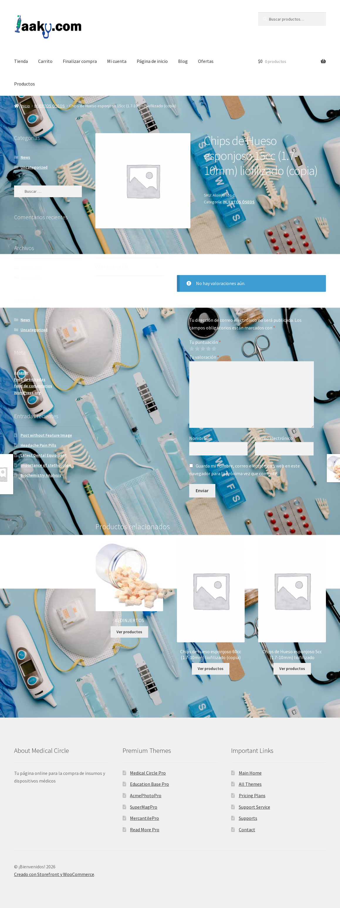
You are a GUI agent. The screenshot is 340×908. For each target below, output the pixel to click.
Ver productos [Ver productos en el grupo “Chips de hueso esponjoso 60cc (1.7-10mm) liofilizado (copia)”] (211, 668)
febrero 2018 (32, 267)
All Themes (250, 784)
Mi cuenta (116, 61)
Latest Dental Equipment (44, 455)
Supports (248, 818)
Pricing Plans (252, 795)
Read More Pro (144, 829)
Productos (24, 84)
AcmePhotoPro (145, 795)
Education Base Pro (149, 784)
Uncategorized (34, 167)
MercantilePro (144, 818)
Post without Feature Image (46, 435)
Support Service (254, 807)
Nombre (199, 438)
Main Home (250, 773)
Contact (247, 829)
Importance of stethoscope (46, 465)
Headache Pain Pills (38, 445)
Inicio (25, 105)
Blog (183, 61)
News (25, 157)
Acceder (21, 372)
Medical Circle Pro (148, 773)
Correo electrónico (275, 438)
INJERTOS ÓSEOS (49, 105)
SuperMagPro (143, 807)
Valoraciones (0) (111, 266)
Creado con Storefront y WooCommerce (54, 874)
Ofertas (206, 61)
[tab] (129, 267)
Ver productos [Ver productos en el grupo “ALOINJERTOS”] (129, 631)
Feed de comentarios (33, 385)
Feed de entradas (29, 379)
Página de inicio (152, 61)
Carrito (45, 61)
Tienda (21, 61)
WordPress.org (27, 392)
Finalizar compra (80, 61)
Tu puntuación (205, 342)
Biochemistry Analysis (41, 475)
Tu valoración (204, 357)
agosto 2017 (32, 277)
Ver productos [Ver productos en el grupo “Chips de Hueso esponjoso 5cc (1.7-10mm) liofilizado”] (292, 668)
